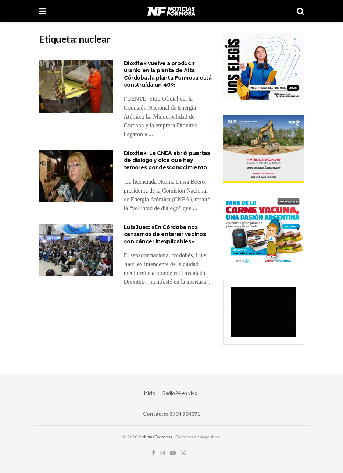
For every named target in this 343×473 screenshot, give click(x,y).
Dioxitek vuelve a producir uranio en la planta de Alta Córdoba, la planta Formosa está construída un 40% (168, 74)
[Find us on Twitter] (183, 453)
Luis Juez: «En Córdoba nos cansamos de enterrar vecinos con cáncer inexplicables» (165, 234)
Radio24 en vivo (179, 393)
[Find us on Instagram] (162, 453)
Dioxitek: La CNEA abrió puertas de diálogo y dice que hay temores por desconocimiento (167, 160)
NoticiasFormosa (155, 437)
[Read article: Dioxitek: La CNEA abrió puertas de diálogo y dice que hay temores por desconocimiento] (76, 176)
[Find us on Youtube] (173, 453)
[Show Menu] (42, 11)
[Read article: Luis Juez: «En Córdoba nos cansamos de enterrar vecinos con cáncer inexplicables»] (76, 250)
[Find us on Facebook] (153, 453)
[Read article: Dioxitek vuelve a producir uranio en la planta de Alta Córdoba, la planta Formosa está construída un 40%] (76, 86)
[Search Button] (300, 11)
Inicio (149, 393)
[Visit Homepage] (171, 11)
